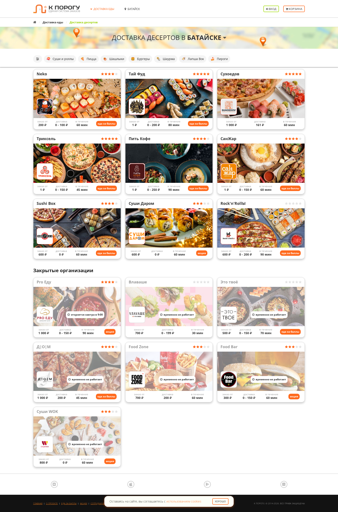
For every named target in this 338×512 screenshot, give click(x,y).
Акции (83, 503)
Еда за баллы (69, 503)
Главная (37, 503)
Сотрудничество (100, 503)
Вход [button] (271, 9)
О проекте (52, 503)
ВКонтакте (54, 484)
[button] (37, 58)
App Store (130, 484)
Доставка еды (53, 22)
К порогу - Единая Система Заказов (56, 9)
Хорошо (220, 501)
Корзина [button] (294, 9)
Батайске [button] (206, 37)
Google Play (207, 484)
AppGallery (283, 484)
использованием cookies (183, 501)
